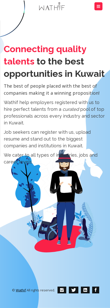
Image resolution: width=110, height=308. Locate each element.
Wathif (21, 290)
